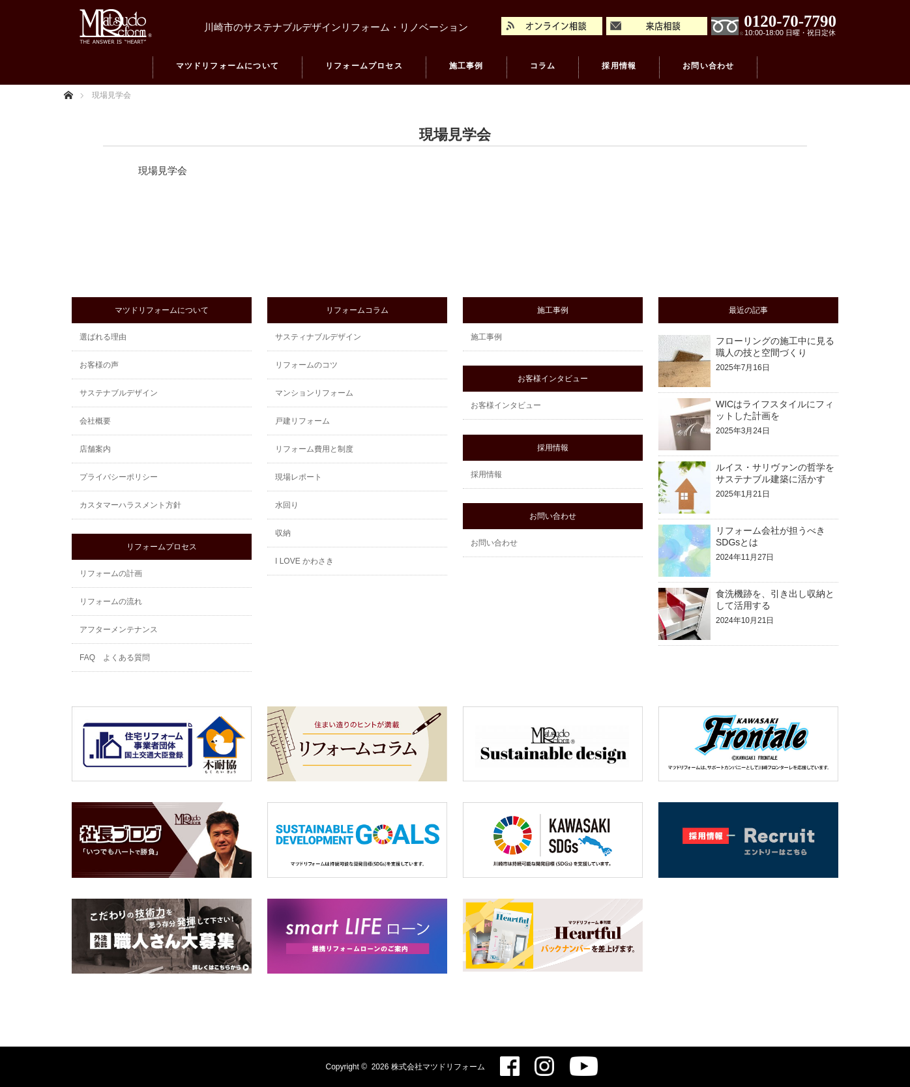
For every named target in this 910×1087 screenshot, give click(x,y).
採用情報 (619, 68)
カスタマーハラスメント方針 (130, 505)
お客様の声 (99, 365)
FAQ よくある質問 (115, 657)
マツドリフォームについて (227, 68)
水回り (287, 505)
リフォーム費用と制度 (314, 449)
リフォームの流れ (111, 601)
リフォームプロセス (364, 68)
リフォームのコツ (306, 365)
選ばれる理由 (103, 336)
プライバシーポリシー (119, 477)
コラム (543, 68)
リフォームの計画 (111, 573)
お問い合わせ (708, 68)
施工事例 (466, 68)
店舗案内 (95, 449)
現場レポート (298, 477)
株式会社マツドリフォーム (438, 1066)
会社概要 (95, 421)
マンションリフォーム (314, 393)
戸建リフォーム (302, 421)
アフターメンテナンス (119, 629)
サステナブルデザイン (119, 393)
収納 (283, 533)
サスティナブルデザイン (318, 336)
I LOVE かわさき (304, 561)
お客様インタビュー (506, 405)
